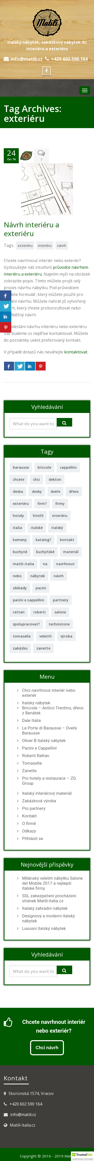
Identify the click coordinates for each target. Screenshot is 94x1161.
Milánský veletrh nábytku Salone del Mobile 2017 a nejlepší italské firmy (52, 883)
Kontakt (29, 815)
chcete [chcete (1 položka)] (18, 479)
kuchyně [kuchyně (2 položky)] (20, 551)
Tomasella (32, 763)
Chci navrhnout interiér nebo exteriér (48, 693)
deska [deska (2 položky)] (18, 491)
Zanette (29, 770)
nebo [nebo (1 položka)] (17, 575)
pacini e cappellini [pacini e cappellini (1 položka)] (28, 600)
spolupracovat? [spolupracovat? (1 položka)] (26, 624)
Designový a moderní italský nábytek (48, 918)
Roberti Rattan (35, 755)
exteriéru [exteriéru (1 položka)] (21, 503)
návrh (61, 245)
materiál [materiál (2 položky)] (70, 551)
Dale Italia (31, 720)
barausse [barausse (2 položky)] (21, 467)
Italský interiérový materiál (47, 793)
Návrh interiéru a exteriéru (31, 229)
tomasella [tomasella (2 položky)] (22, 636)
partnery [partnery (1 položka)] (60, 600)
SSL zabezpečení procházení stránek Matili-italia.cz (49, 898)
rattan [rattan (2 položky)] (19, 612)
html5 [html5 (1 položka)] (38, 515)
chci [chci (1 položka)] (36, 479)
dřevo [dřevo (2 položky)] (74, 491)
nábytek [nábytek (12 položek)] (37, 575)
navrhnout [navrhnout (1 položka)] (65, 563)
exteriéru (25, 245)
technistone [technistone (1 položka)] (59, 624)
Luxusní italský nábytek (44, 928)
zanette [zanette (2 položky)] (43, 648)
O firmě (29, 823)
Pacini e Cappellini (39, 748)
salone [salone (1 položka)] (60, 612)
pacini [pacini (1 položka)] (41, 588)
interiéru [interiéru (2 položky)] (59, 515)
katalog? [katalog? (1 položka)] (43, 539)
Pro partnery (33, 808)
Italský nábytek (36, 702)
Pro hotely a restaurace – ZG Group (49, 781)
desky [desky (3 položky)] (37, 491)
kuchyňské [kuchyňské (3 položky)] (45, 551)
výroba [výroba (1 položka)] (66, 636)
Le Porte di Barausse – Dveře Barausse (49, 730)
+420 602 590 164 (69, 59)
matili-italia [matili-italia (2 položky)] (23, 563)
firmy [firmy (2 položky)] (60, 503)
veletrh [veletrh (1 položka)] (45, 636)
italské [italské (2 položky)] (37, 527)
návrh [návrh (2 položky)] (59, 575)
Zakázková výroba (39, 800)
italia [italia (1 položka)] (17, 527)
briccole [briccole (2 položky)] (44, 467)
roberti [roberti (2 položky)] (39, 612)
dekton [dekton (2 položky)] (55, 479)
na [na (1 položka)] (45, 563)
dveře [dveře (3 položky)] (55, 491)
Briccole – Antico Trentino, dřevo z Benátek (52, 710)
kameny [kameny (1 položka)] (20, 539)
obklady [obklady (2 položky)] (20, 588)
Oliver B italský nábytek (44, 740)
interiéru (45, 245)
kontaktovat (75, 352)
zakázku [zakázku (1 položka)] (20, 648)
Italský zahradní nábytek (45, 908)
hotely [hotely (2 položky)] (18, 515)
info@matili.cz (27, 59)
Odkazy (29, 830)
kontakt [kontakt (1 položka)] (67, 539)
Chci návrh (47, 1047)
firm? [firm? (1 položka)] (42, 503)
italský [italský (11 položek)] (57, 527)
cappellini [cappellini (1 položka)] (68, 467)
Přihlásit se (32, 838)
